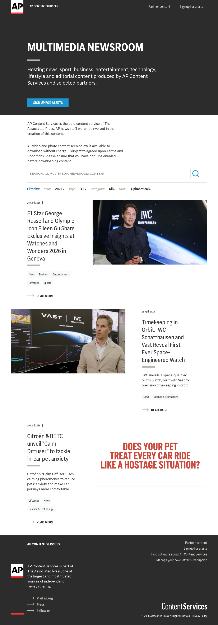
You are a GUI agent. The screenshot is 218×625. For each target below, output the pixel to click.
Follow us (43, 611)
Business (43, 274)
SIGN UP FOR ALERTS (48, 102)
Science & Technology (166, 397)
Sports (47, 283)
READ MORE (45, 296)
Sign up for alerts (191, 6)
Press (41, 604)
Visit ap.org (45, 598)
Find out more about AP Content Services (179, 554)
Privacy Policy (199, 616)
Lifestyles (34, 283)
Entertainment (61, 274)
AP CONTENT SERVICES (43, 544)
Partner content (159, 6)
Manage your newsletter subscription (181, 560)
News (32, 274)
